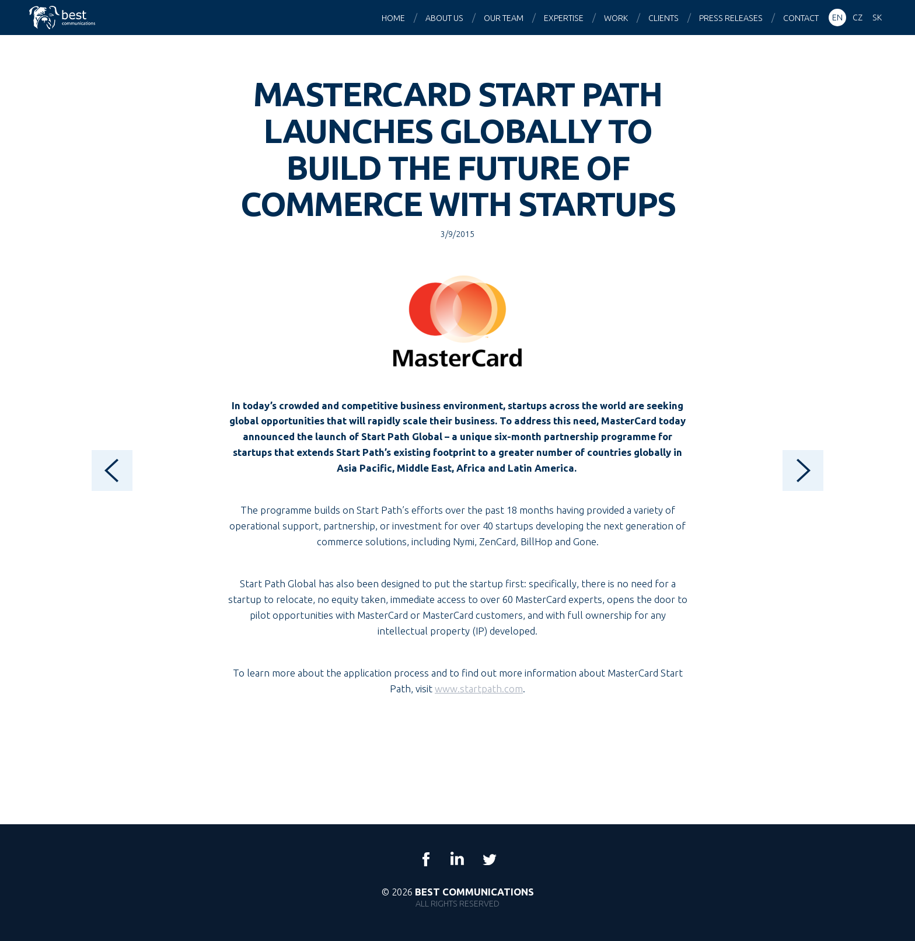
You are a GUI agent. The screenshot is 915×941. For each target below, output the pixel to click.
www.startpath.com (479, 688)
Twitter (489, 859)
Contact (801, 18)
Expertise (564, 18)
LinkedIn (457, 859)
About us (444, 18)
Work (616, 18)
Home (393, 18)
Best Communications (63, 17)
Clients (663, 18)
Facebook (426, 859)
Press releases (731, 18)
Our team (503, 18)
